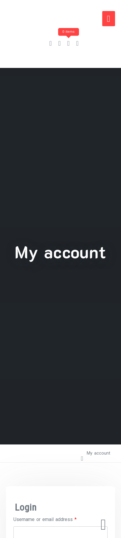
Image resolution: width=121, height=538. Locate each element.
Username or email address (45, 519)
